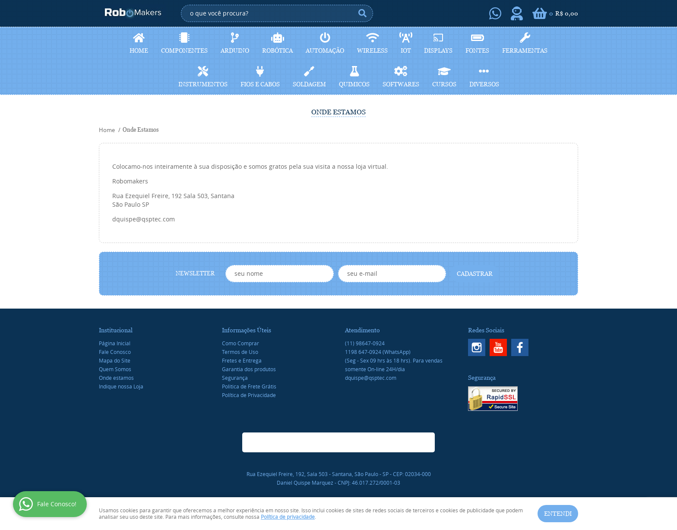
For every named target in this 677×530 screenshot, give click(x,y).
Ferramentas (524, 50)
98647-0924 (365, 343)
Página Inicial (114, 343)
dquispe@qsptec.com (370, 377)
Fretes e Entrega (242, 360)
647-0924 (378, 351)
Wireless (372, 50)
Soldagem (309, 84)
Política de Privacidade (249, 394)
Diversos (484, 84)
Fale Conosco (115, 351)
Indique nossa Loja (121, 386)
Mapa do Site (114, 360)
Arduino (235, 50)
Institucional (116, 330)
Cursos (444, 84)
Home (139, 50)
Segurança (235, 377)
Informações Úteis (246, 330)
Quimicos (354, 84)
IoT (406, 50)
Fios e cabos (260, 84)
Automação (325, 50)
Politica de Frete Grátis (249, 386)
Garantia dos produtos (249, 369)
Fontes (477, 50)
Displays (438, 50)
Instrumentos (203, 84)
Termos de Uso (240, 351)
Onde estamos (116, 377)
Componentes (184, 50)
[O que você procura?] (362, 13)
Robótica (277, 50)
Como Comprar (240, 343)
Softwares (401, 84)
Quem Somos (115, 369)
